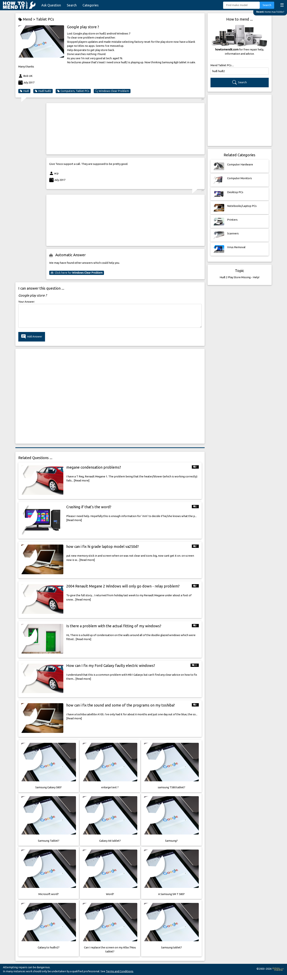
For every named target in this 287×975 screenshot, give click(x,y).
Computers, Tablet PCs (73, 91)
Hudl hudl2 (43, 91)
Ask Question (51, 5)
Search (72, 5)
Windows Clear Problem (112, 91)
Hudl (24, 91)
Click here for (76, 272)
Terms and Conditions (119, 971)
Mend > (27, 19)
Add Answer (31, 336)
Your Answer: (26, 301)
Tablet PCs (45, 19)
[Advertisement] (125, 128)
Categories (90, 5)
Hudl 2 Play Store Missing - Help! (239, 277)
